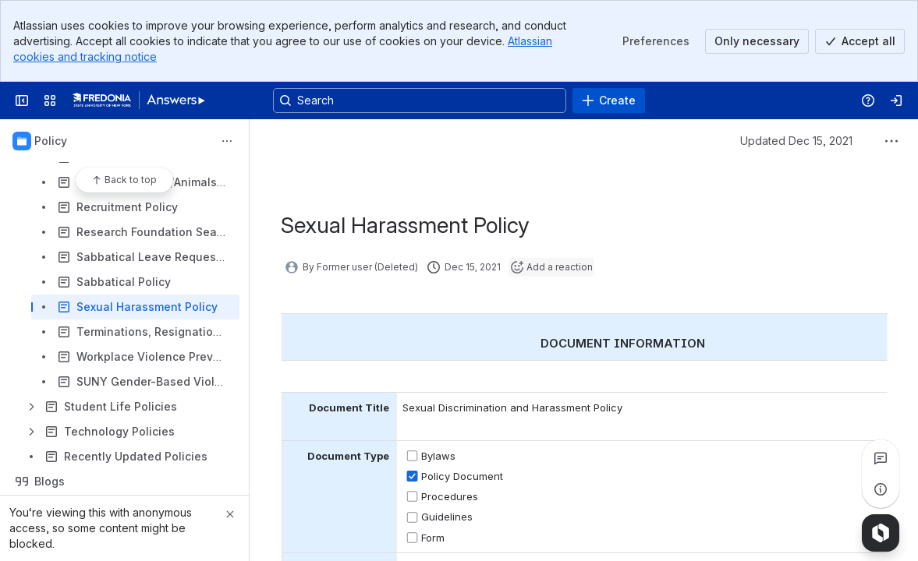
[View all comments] (880, 458)
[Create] (608, 100)
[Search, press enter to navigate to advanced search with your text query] (419, 100)
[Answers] (139, 100)
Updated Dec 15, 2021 (796, 140)
